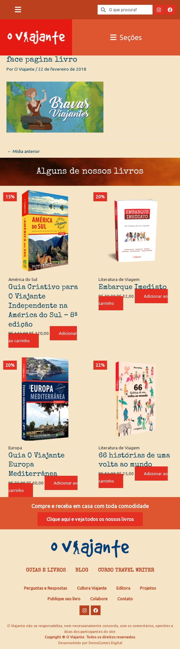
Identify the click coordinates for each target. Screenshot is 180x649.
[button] (18, 10)
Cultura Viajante (92, 588)
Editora (123, 588)
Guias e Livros (46, 570)
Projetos (148, 588)
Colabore (99, 598)
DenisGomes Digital (105, 643)
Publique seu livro (64, 598)
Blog (81, 570)
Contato (125, 598)
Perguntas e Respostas (45, 588)
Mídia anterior (23, 151)
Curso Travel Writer (126, 570)
